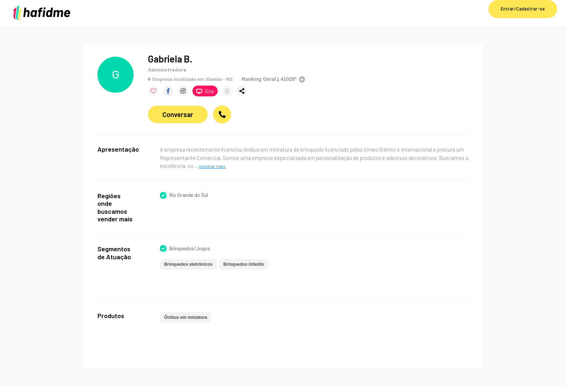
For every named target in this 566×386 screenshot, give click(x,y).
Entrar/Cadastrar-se (523, 9)
